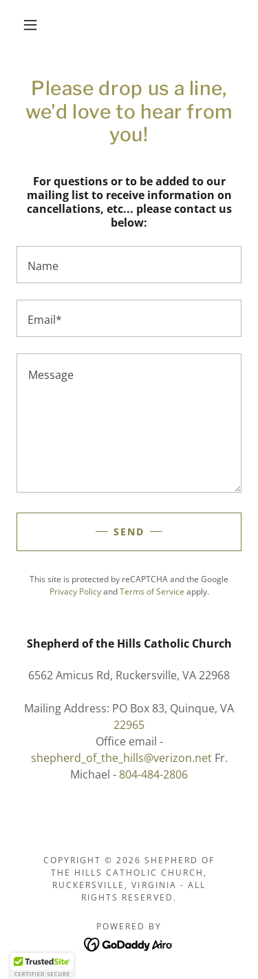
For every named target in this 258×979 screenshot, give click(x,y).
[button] (30, 25)
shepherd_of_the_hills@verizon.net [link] (121, 757)
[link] (129, 943)
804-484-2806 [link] (153, 774)
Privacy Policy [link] (75, 591)
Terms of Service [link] (152, 591)
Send (129, 531)
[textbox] (129, 264)
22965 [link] (129, 724)
